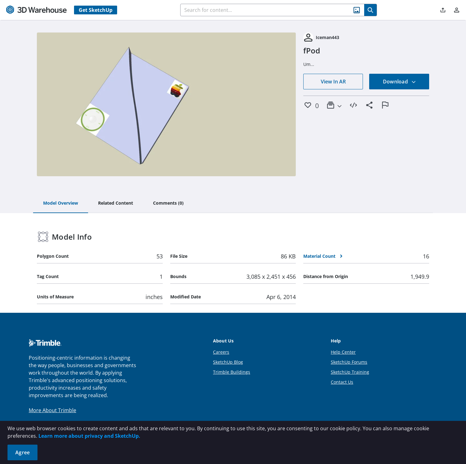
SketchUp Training (350, 372)
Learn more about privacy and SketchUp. (89, 435)
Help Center (343, 352)
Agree (22, 452)
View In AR (333, 81)
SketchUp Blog (228, 362)
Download (399, 81)
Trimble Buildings (231, 372)
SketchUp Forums (349, 362)
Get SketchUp (95, 10)
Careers (221, 352)
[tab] (60, 203)
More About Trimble (52, 410)
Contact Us (342, 382)
